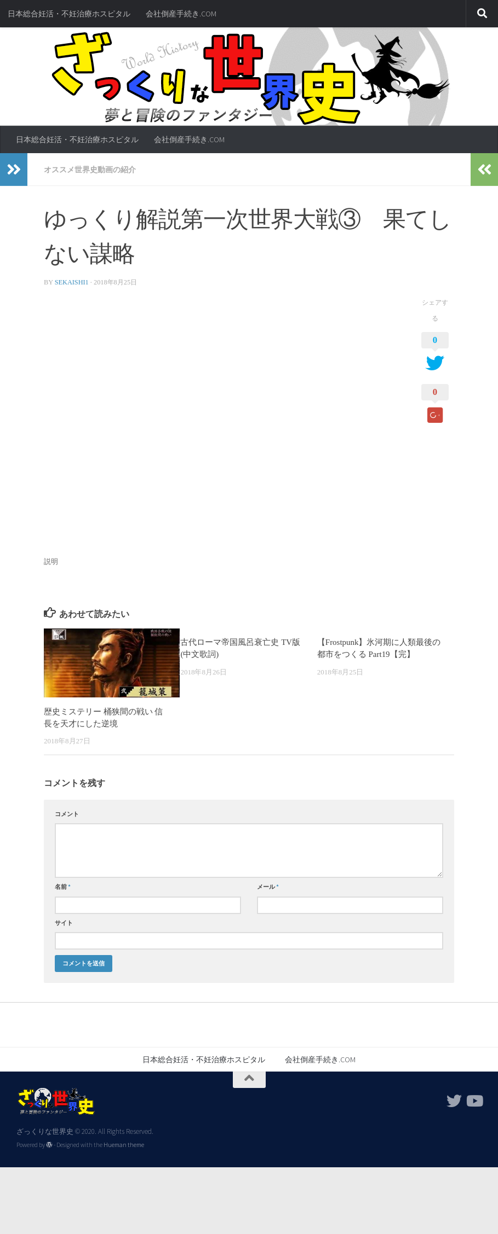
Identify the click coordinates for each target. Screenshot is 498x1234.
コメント (67, 814)
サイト (64, 923)
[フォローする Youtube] (474, 1101)
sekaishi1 (72, 282)
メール (268, 886)
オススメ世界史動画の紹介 (90, 169)
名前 (63, 886)
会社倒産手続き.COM (181, 14)
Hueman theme (124, 1145)
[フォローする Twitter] (454, 1101)
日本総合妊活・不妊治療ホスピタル (69, 14)
